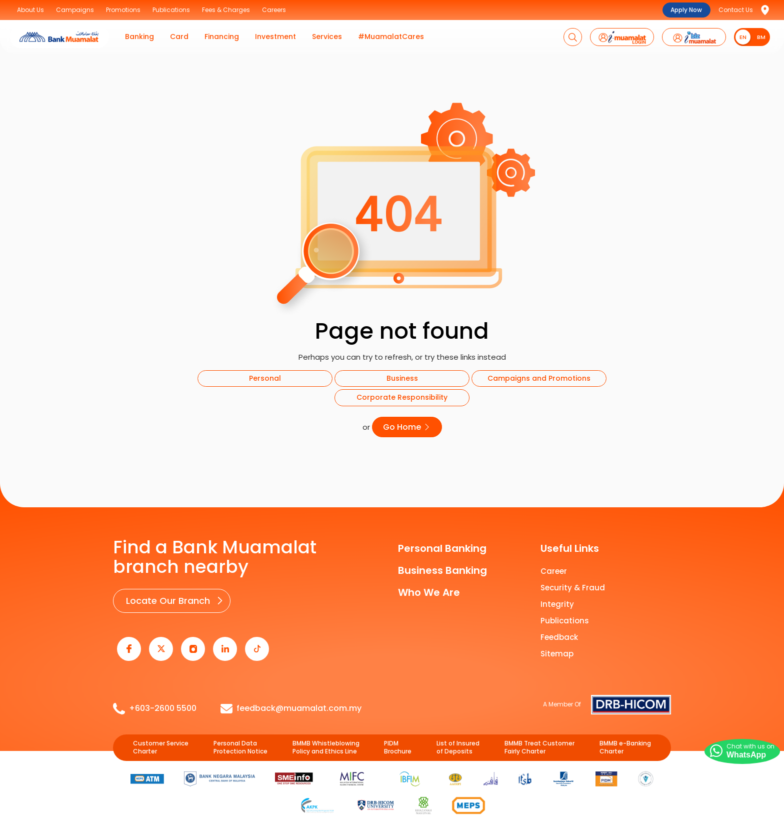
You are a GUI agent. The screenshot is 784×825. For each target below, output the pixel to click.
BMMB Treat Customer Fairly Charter (539, 734)
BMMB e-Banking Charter (625, 734)
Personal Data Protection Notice (241, 734)
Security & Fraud (572, 583)
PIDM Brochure (398, 734)
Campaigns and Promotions (539, 378)
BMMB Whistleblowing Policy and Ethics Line (326, 734)
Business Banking (442, 566)
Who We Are (429, 588)
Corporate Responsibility (402, 397)
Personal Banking (442, 544)
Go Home (407, 425)
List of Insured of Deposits (458, 734)
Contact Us (735, 10)
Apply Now (686, 10)
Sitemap (557, 649)
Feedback (559, 633)
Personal (265, 378)
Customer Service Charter (160, 734)
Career (553, 567)
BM (761, 37)
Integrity (557, 600)
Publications (564, 616)
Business (402, 378)
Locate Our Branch (164, 595)
